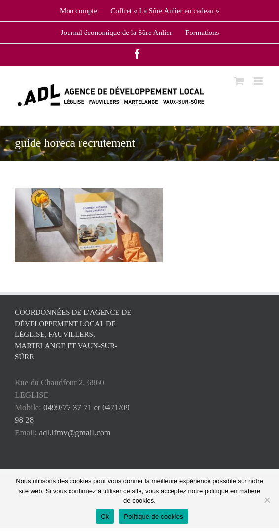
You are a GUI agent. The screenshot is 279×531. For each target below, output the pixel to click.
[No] (267, 500)
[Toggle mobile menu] (259, 81)
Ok (105, 516)
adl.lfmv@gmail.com (75, 432)
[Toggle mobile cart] (239, 81)
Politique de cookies (153, 516)
